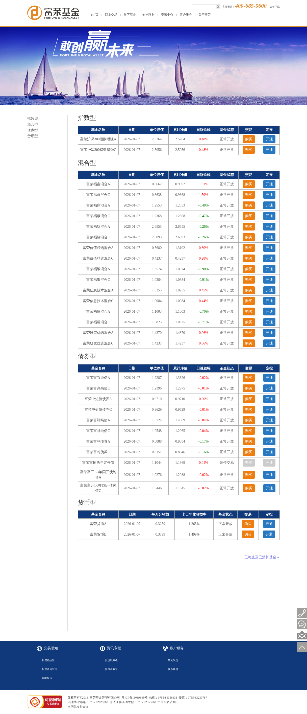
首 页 (94, 14)
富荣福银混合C (98, 280)
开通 (269, 139)
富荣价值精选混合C (98, 258)
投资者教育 (111, 669)
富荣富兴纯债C (98, 388)
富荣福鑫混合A (98, 184)
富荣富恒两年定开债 (98, 463)
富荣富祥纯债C (98, 431)
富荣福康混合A (98, 205)
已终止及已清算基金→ (262, 557)
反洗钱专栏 (111, 660)
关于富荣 (204, 14)
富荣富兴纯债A (98, 378)
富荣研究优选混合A (98, 333)
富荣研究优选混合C (98, 343)
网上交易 (111, 14)
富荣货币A (98, 524)
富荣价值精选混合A (98, 248)
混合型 (32, 124)
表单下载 (275, 6)
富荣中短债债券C (98, 409)
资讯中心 (167, 14)
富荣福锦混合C (98, 237)
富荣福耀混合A (98, 311)
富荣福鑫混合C (98, 195)
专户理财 (148, 14)
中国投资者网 (167, 702)
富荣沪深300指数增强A (98, 139)
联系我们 (173, 669)
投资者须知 (48, 660)
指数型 (32, 119)
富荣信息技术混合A (98, 290)
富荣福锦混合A (98, 226)
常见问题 (173, 660)
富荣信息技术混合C (98, 301)
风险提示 (47, 678)
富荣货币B (98, 534)
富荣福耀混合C (98, 322)
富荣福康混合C (98, 216)
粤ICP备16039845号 (134, 697)
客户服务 (186, 14)
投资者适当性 (49, 669)
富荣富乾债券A (98, 441)
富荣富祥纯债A (98, 420)
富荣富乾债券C (98, 452)
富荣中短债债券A (98, 399)
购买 (248, 139)
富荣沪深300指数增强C (98, 150)
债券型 (32, 130)
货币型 (32, 136)
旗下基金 (130, 14)
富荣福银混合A (98, 269)
